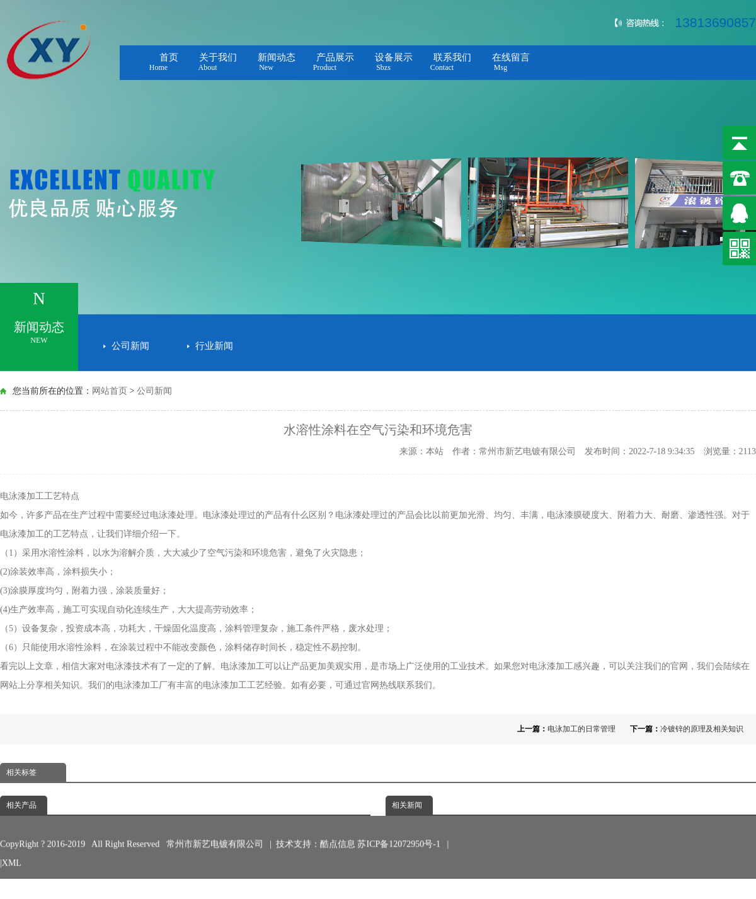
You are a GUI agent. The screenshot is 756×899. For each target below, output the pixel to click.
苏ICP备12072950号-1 (399, 831)
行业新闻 (214, 343)
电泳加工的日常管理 (581, 728)
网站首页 (109, 391)
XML (11, 850)
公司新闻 (130, 343)
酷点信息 (337, 831)
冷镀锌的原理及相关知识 (701, 728)
